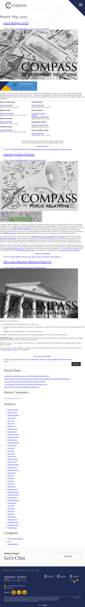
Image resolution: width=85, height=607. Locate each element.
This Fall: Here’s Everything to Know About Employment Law (25, 384)
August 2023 (12, 473)
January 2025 (12, 432)
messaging (45, 257)
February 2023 (12, 489)
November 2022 (13, 495)
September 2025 (13, 415)
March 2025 (12, 426)
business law (23, 359)
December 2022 (13, 492)
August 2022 (12, 503)
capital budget (37, 149)
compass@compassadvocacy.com (14, 585)
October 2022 (12, 497)
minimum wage (45, 359)
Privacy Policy (77, 597)
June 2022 (11, 508)
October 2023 (12, 467)
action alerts (31, 257)
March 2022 (12, 517)
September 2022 (13, 500)
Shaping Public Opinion (18, 154)
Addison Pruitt (40, 160)
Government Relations (18, 149)
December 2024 (13, 434)
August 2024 (12, 445)
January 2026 (12, 412)
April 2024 (11, 454)
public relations (55, 257)
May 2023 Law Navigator (42, 356)
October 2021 (12, 528)
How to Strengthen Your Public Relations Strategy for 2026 (24, 381)
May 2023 (11, 481)
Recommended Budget (39, 125)
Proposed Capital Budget (40, 117)
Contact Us (68, 556)
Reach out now (11, 350)
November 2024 (13, 437)
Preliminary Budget (6, 113)
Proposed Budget (6, 105)
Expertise (17, 570)
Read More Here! (42, 146)
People (12, 570)
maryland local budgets (50, 149)
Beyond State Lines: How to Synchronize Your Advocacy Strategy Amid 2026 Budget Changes (37, 379)
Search (6, 361)
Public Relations (15, 257)
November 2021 (13, 525)
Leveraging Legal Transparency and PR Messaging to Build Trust (26, 376)
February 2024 (12, 459)
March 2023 (12, 486)
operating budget (66, 149)
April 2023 (11, 484)
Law (11, 359)
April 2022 (11, 514)
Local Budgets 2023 (16, 23)
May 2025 (11, 423)
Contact (37, 570)
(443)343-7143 (9, 588)
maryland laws (34, 359)
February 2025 (12, 429)
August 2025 (12, 418)
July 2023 (11, 475)
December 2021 (13, 522)
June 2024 (11, 448)
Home (7, 570)
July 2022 (11, 506)
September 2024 (13, 443)
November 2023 (13, 465)
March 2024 (12, 456)
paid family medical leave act (61, 359)
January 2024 (12, 462)
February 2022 (12, 519)
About (33, 570)
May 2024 (11, 451)
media (38, 257)
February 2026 (13, 410)
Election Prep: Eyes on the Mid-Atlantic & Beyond (21, 387)
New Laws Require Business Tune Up (27, 262)
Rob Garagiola (40, 267)
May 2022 (11, 511)
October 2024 (12, 440)
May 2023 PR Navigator (42, 253)
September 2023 (13, 470)
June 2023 (11, 478)
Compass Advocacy (42, 29)
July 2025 (11, 421)
